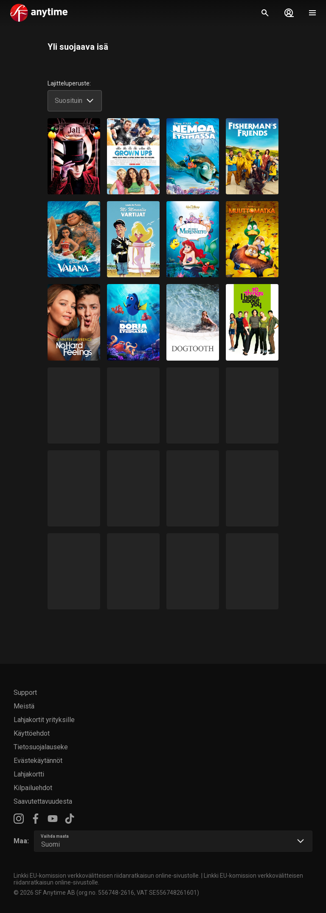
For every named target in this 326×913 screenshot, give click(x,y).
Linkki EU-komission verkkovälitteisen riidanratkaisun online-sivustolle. (107, 875)
